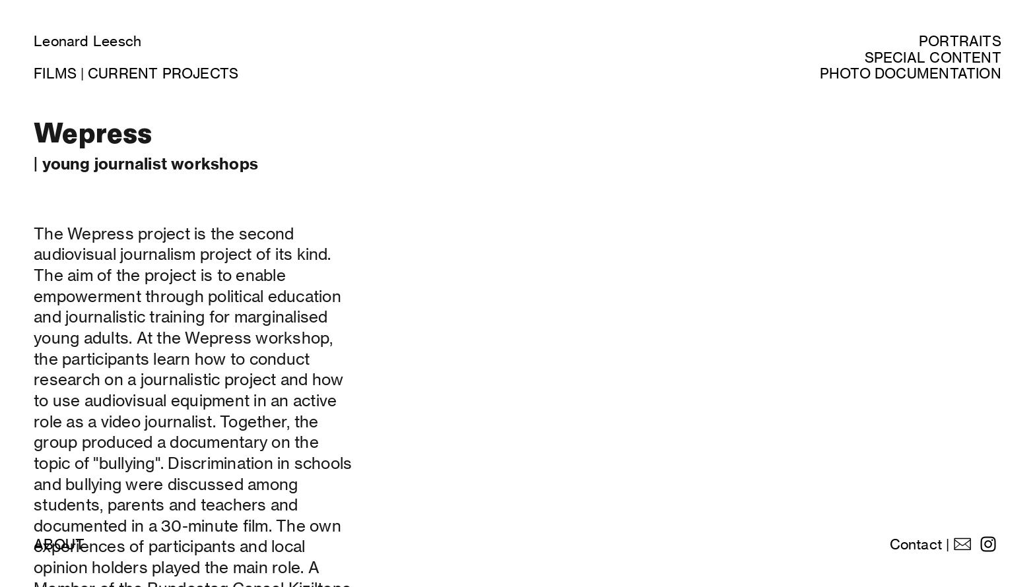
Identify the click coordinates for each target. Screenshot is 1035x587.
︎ (962, 544)
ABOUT (59, 544)
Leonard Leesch (87, 41)
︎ (988, 544)
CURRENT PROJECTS (163, 73)
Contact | (920, 544)
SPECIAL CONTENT (933, 57)
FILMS (55, 73)
